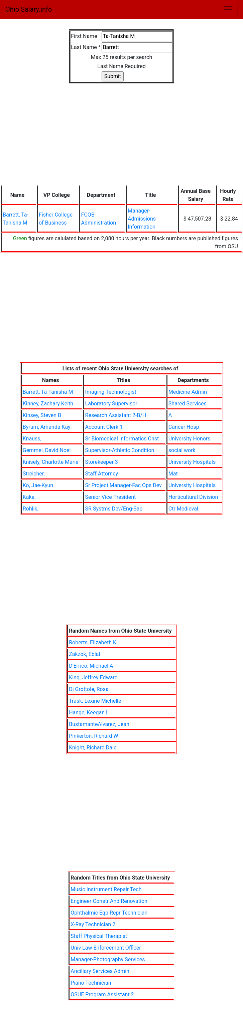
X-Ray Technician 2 (93, 924)
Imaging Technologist (110, 392)
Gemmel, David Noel (47, 450)
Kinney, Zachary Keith (48, 403)
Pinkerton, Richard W (93, 736)
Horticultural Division (193, 497)
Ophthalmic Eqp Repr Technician (109, 913)
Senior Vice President (110, 497)
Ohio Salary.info (28, 9)
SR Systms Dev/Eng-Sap (114, 508)
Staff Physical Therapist (99, 936)
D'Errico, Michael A (91, 666)
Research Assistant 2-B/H (115, 415)
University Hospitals (192, 462)
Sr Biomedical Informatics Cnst (122, 438)
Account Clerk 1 (104, 427)
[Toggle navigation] (228, 9)
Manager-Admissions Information (142, 219)
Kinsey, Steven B (42, 415)
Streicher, (34, 473)
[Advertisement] (121, 130)
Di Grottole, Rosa (89, 689)
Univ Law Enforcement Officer (106, 948)
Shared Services (187, 403)
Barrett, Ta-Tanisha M (48, 392)
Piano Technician (91, 983)
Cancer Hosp (183, 427)
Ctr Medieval (183, 508)
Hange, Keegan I (88, 712)
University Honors (189, 438)
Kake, (29, 497)
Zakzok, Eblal (84, 654)
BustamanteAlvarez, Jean (99, 724)
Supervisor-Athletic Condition (119, 450)
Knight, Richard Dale (92, 747)
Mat (173, 473)
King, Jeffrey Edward (93, 677)
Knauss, (32, 438)
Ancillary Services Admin (100, 971)
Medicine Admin (187, 392)
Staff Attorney (101, 473)
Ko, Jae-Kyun (38, 485)
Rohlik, (30, 508)
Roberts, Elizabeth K (92, 642)
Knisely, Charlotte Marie (51, 462)
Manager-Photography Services (108, 959)
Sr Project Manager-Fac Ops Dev (123, 485)
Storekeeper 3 (101, 462)
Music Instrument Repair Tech (106, 889)
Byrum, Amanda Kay (47, 427)
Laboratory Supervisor (111, 403)
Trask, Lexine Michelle (95, 701)
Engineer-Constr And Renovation (109, 901)
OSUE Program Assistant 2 (102, 994)
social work (182, 450)
